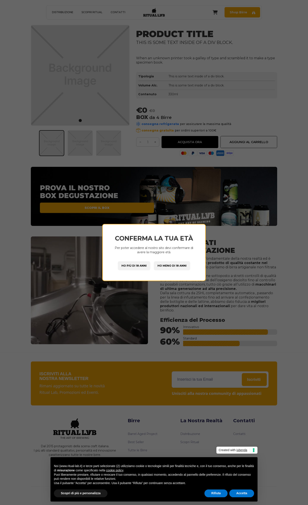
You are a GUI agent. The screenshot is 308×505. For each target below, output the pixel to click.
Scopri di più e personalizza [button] (81, 493)
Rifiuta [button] (216, 493)
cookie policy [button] (114, 470)
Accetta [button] (241, 493)
